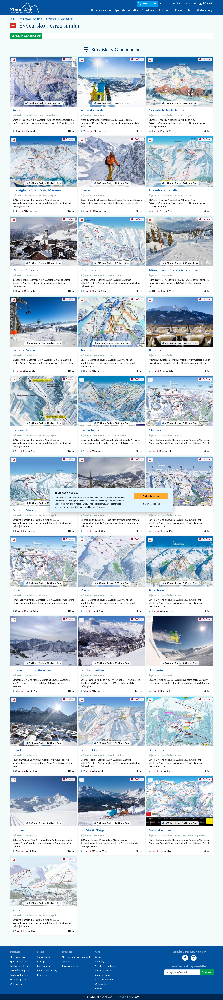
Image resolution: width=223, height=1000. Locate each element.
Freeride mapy (44, 966)
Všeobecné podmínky (106, 966)
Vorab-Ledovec (160, 830)
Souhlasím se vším (151, 496)
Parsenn (18, 590)
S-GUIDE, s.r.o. (94, 997)
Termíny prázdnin (70, 966)
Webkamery (204, 10)
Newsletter (42, 975)
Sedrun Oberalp (92, 750)
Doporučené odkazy (47, 970)
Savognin (156, 670)
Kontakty (99, 961)
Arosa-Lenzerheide (48, 115)
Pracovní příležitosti (105, 979)
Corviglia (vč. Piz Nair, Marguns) (38, 190)
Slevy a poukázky (104, 970)
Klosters (155, 350)
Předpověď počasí (19, 975)
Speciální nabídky (126, 10)
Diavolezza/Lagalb (163, 190)
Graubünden (67, 19)
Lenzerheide (90, 430)
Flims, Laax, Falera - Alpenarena (173, 270)
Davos (85, 190)
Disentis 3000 (91, 270)
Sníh (191, 11)
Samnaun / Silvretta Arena (32, 670)
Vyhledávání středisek (31, 19)
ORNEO (135, 997)
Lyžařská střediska (19, 966)
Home (13, 19)
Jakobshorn (89, 350)
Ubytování (165, 11)
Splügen (19, 830)
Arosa (17, 110)
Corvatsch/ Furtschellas (166, 110)
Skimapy (41, 961)
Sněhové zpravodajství (21, 979)
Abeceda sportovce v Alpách (76, 957)
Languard (20, 430)
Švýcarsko (51, 19)
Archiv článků (43, 957)
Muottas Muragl (25, 510)
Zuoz (16, 910)
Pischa (85, 590)
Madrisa (155, 430)
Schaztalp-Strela (161, 750)
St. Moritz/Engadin (184, 115)
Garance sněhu (102, 975)
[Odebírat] (207, 972)
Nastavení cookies (151, 504)
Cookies (99, 988)
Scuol (17, 750)
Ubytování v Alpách (19, 970)
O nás (98, 957)
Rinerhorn (156, 590)
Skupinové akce (100, 10)
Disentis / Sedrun (25, 270)
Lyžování (66, 961)
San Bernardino (92, 670)
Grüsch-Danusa (24, 350)
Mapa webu (101, 984)
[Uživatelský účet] (190, 4)
